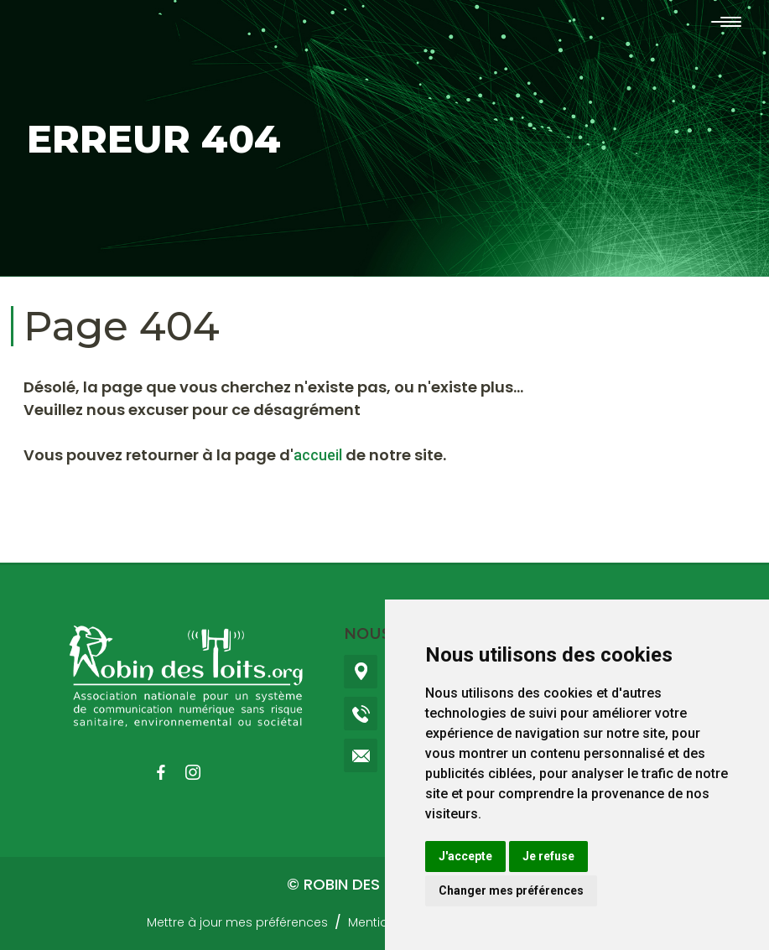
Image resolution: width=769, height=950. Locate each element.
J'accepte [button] (465, 856)
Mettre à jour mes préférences (237, 922)
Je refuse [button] (548, 856)
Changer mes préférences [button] (511, 890)
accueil (318, 455)
